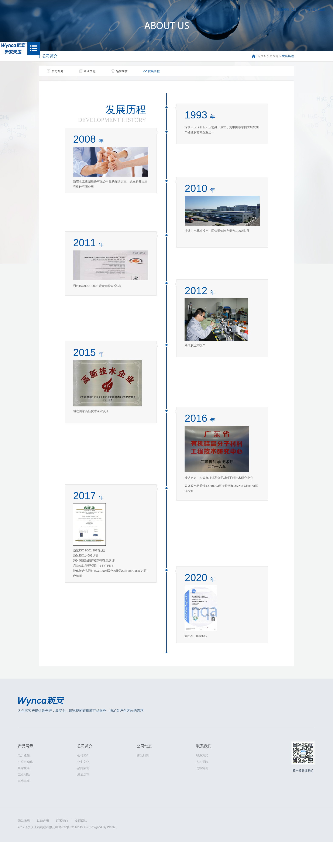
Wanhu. (112, 827)
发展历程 (154, 71)
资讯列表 (143, 755)
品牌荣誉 (122, 71)
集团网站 (283, 9)
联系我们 (204, 746)
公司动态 (144, 746)
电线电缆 (24, 781)
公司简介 (273, 56)
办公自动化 (25, 761)
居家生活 (24, 768)
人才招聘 (202, 761)
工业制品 (24, 774)
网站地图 (24, 820)
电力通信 (24, 755)
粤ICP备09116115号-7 (74, 827)
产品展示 (25, 746)
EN (308, 9)
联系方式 (202, 755)
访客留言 (202, 768)
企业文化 (90, 71)
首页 (260, 56)
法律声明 (43, 820)
